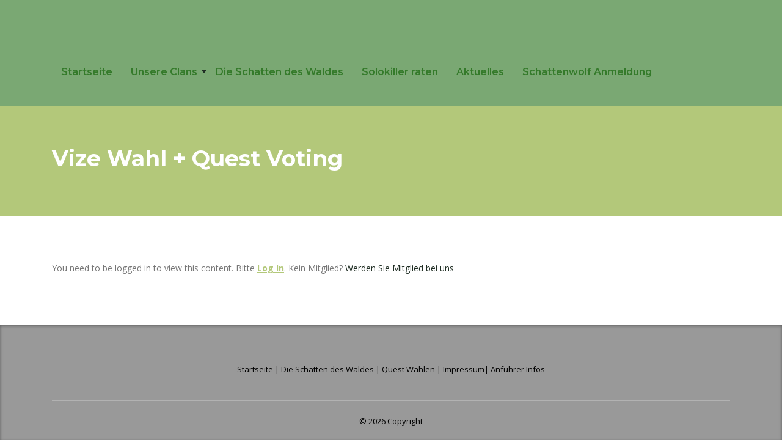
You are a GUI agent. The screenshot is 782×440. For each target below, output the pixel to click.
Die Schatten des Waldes (279, 72)
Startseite (86, 72)
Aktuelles (480, 72)
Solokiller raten (400, 72)
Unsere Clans (164, 72)
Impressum (463, 369)
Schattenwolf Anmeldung (587, 72)
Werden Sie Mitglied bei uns (399, 268)
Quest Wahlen (408, 369)
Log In (270, 268)
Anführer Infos (518, 369)
